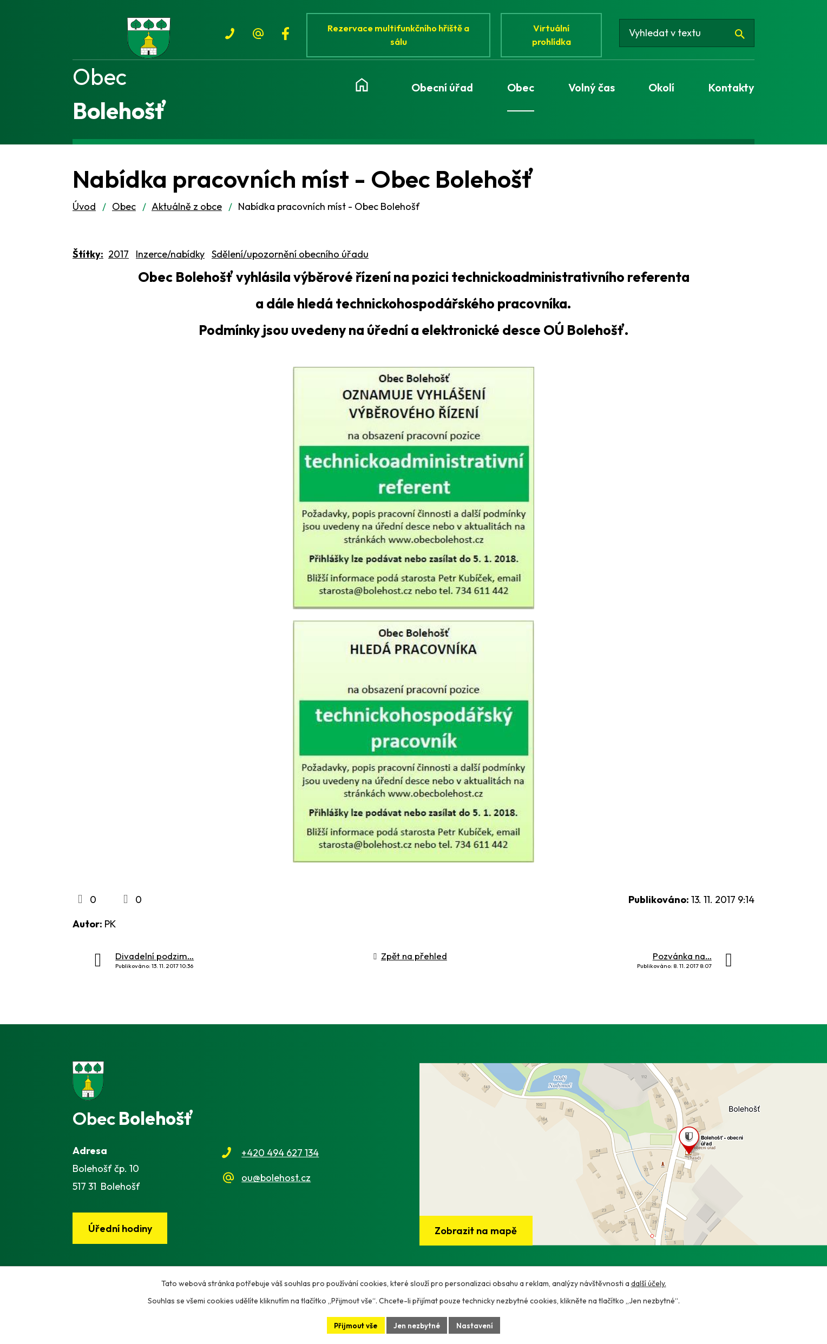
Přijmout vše (354, 1324)
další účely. (648, 1282)
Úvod (84, 214)
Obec (124, 214)
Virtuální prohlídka (556, 36)
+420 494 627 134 (280, 1160)
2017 (118, 261)
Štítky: (88, 261)
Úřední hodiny (122, 1236)
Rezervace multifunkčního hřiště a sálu (400, 36)
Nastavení (477, 1324)
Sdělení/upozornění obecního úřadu (290, 261)
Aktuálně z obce (187, 214)
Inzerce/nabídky (170, 261)
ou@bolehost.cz (276, 1185)
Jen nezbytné (417, 1324)
